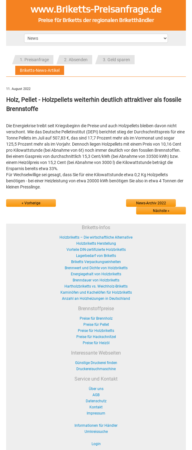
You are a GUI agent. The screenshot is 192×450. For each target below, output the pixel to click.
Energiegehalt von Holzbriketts (96, 274)
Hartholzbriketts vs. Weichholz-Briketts (96, 286)
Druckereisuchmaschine (96, 369)
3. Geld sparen (116, 59)
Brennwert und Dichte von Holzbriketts (96, 268)
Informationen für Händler (96, 425)
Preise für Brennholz (96, 318)
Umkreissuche (96, 432)
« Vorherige (31, 203)
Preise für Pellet (96, 324)
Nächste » (161, 211)
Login (96, 444)
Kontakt (96, 407)
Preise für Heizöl (96, 343)
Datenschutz (96, 401)
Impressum (96, 413)
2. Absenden (76, 59)
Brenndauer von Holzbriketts (96, 280)
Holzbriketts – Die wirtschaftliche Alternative (96, 237)
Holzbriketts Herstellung (96, 243)
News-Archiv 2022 (151, 203)
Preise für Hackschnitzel (96, 337)
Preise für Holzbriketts (96, 331)
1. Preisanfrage (34, 59)
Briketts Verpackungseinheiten (96, 262)
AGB (96, 395)
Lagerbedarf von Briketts (96, 256)
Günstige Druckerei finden (96, 363)
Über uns (96, 389)
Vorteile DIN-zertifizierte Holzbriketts (96, 249)
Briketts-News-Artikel (40, 70)
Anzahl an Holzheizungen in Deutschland (96, 298)
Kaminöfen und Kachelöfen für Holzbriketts (96, 292)
